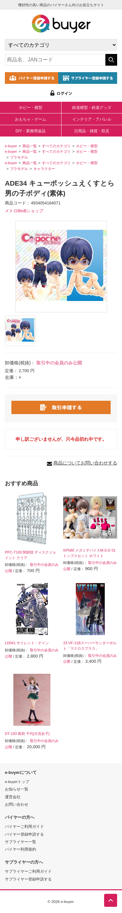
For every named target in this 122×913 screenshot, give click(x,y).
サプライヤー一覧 (20, 842)
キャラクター (44, 169)
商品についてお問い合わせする (85, 462)
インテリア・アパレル (91, 119)
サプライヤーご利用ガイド (28, 871)
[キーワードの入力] (55, 60)
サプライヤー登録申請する (28, 879)
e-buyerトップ (17, 781)
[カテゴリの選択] (61, 45)
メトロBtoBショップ (24, 211)
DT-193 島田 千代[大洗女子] (27, 734)
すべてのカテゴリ (56, 146)
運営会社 (12, 797)
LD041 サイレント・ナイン (27, 643)
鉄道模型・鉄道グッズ (91, 107)
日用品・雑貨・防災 (91, 131)
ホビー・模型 (30, 107)
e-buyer (11, 146)
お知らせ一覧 (16, 789)
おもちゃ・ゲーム (30, 119)
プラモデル (19, 157)
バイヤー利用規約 (20, 849)
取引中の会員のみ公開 (59, 362)
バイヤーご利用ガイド (24, 826)
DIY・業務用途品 (31, 131)
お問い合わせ (16, 804)
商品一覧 (29, 146)
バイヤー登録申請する (24, 834)
